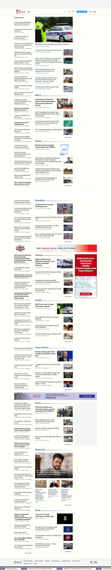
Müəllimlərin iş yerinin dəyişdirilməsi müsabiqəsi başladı (85, 568)
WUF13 (38, 95)
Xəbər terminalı (82, 11)
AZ (72, 11)
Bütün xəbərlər (68, 137)
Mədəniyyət (40, 449)
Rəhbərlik (47, 561)
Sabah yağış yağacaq (19, 568)
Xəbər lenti (19, 18)
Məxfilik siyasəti (28, 563)
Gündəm (38, 300)
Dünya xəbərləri (41, 347)
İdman (38, 510)
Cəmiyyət (39, 255)
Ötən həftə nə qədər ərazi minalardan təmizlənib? (47, 568)
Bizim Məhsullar (56, 561)
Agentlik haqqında (28, 561)
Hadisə (38, 403)
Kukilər (35, 563)
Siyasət (38, 141)
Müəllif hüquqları (66, 561)
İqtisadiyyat (40, 200)
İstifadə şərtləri (76, 561)
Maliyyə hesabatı (39, 561)
